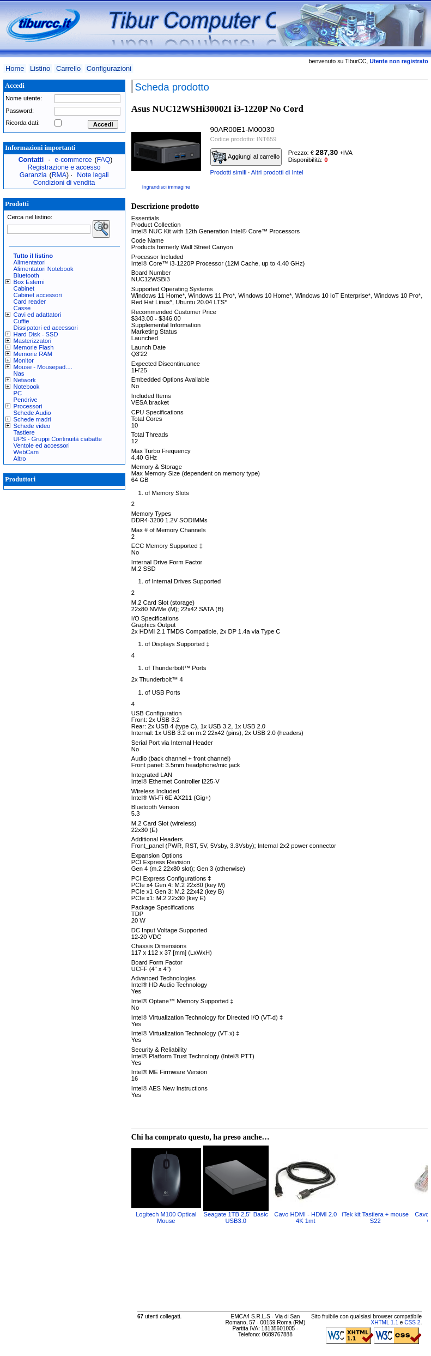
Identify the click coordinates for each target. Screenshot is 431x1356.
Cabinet (24, 288)
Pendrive (26, 399)
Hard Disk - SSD (36, 334)
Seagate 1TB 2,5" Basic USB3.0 (236, 1217)
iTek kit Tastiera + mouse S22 (375, 1217)
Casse (22, 308)
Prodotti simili (228, 172)
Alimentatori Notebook (44, 269)
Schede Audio (32, 412)
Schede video (32, 426)
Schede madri (32, 419)
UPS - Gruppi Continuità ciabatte (58, 439)
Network (25, 380)
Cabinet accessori (38, 295)
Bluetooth (26, 275)
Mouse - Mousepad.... (43, 367)
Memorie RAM (33, 354)
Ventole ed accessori (42, 445)
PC (18, 393)
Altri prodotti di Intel (277, 172)
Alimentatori (30, 262)
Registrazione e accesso (64, 167)
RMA (59, 175)
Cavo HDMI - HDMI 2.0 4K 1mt (305, 1217)
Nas (19, 373)
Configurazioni (109, 68)
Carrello (68, 68)
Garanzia (33, 175)
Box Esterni (29, 282)
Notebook (27, 386)
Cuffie (21, 321)
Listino (40, 68)
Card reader (30, 301)
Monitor (24, 360)
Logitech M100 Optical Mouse (166, 1217)
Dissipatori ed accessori (46, 327)
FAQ (104, 160)
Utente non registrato (398, 61)
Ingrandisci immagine (166, 187)
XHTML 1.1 (384, 1322)
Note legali (92, 175)
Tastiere (24, 432)
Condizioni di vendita (64, 182)
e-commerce (73, 160)
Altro (20, 458)
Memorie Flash (34, 347)
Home (14, 68)
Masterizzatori (33, 341)
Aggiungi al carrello (245, 157)
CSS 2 (412, 1322)
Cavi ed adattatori (38, 314)
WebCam (26, 452)
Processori (28, 406)
